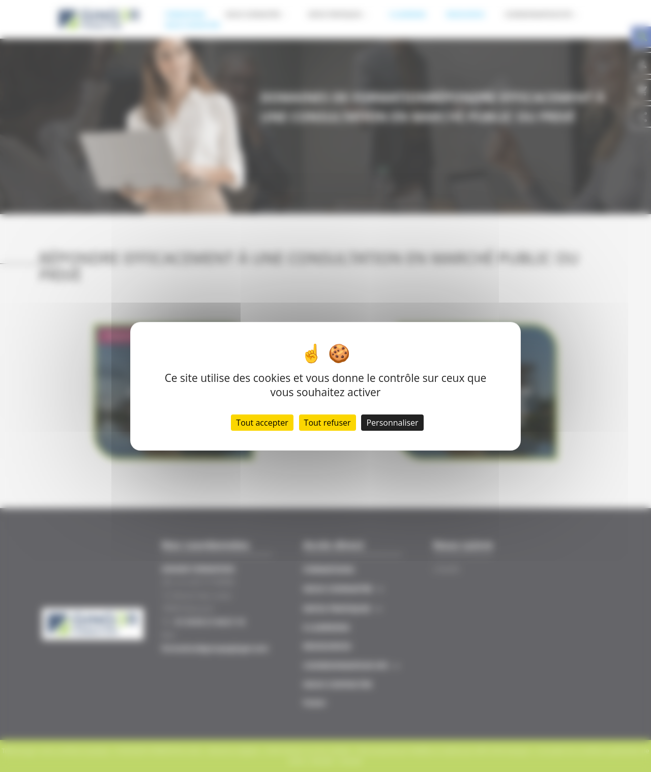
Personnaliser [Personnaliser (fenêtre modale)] (392, 422)
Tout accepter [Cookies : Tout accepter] (262, 422)
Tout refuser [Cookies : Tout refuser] (327, 422)
